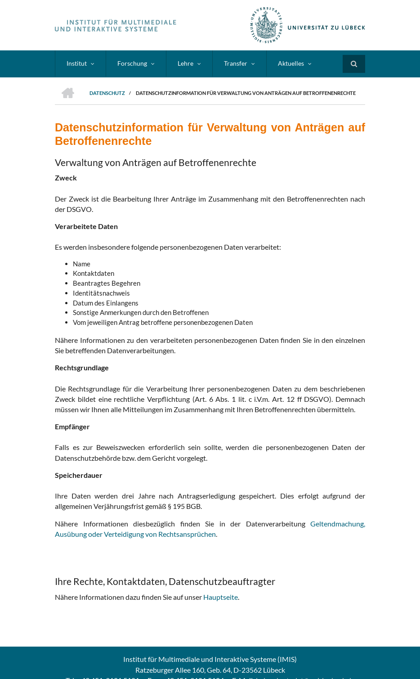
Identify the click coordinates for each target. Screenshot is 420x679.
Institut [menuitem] (77, 63)
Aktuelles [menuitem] (291, 63)
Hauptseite (220, 597)
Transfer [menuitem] (235, 63)
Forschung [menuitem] (132, 63)
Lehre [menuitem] (185, 63)
